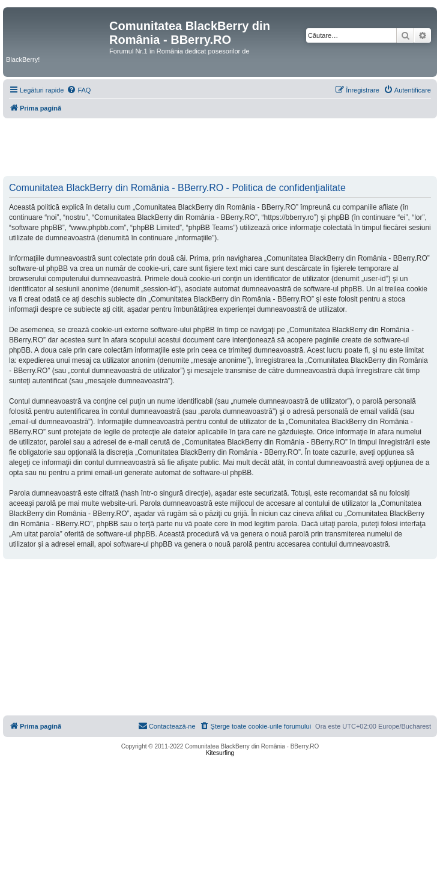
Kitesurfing (220, 753)
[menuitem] (79, 90)
